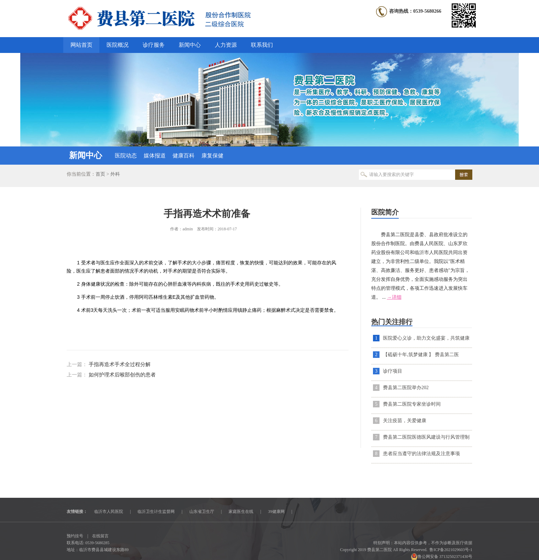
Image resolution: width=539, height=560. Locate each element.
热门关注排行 (391, 322)
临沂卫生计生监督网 (156, 511)
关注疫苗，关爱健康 (404, 420)
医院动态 (126, 155)
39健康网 (276, 511)
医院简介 (385, 212)
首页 (100, 174)
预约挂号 (75, 536)
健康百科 (184, 155)
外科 (115, 174)
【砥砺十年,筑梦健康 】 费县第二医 (421, 354)
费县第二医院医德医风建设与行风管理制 (426, 437)
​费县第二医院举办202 (406, 387)
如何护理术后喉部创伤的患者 (122, 374)
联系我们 (262, 45)
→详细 (394, 297)
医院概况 (118, 45)
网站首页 (81, 45)
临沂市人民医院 (108, 511)
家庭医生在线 (241, 511)
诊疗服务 (154, 45)
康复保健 (212, 155)
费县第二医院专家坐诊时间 (412, 404)
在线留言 (100, 536)
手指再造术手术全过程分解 (120, 364)
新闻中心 (190, 45)
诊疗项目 (392, 371)
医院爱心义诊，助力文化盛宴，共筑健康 (426, 338)
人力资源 (226, 45)
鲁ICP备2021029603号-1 (450, 549)
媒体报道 (155, 155)
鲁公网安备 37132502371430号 (441, 556)
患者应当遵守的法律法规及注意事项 (421, 453)
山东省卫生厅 (201, 511)
